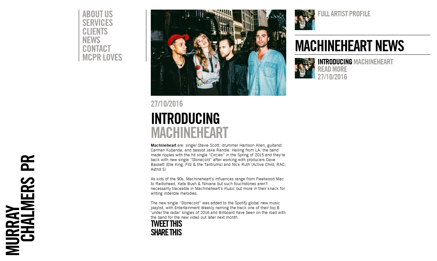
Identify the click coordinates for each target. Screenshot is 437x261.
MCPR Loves (102, 57)
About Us (97, 14)
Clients (95, 31)
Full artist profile (344, 13)
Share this (166, 232)
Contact (96, 48)
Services (97, 22)
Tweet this (166, 223)
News (91, 39)
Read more (332, 69)
